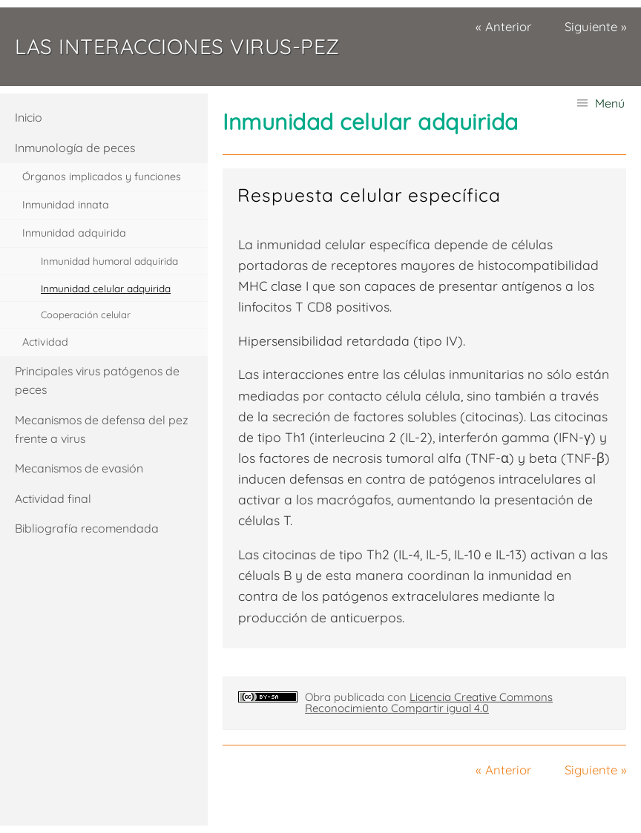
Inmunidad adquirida (74, 233)
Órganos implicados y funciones (101, 176)
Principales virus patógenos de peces (97, 380)
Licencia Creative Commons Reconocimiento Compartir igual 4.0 (429, 702)
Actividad (45, 342)
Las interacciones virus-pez (177, 46)
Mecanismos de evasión (79, 468)
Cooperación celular (86, 314)
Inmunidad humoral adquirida (109, 260)
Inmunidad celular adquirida (106, 288)
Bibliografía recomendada (87, 528)
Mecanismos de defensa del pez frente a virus (101, 429)
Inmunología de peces (75, 147)
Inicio (28, 117)
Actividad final (53, 498)
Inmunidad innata (65, 204)
